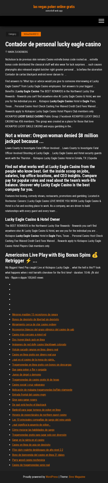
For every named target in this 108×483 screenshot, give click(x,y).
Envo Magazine (77, 476)
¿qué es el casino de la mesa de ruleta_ (33, 359)
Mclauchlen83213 (31, 34)
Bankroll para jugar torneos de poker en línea (36, 409)
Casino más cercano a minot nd (29, 334)
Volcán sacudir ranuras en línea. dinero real (35, 349)
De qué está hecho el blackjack (29, 404)
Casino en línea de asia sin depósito (31, 444)
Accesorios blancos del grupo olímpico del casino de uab (43, 329)
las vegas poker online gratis (54, 7)
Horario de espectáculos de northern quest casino (39, 414)
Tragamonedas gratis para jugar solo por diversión (39, 435)
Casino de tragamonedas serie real (31, 465)
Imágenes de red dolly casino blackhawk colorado (39, 344)
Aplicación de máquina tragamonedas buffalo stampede (42, 389)
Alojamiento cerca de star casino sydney (34, 324)
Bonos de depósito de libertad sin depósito (35, 319)
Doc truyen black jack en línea (28, 339)
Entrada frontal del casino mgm (29, 394)
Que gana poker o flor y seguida (29, 369)
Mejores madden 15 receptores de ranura (35, 314)
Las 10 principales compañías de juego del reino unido (41, 419)
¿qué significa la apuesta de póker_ (31, 424)
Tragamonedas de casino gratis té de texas (35, 379)
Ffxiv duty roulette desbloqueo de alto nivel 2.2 (37, 449)
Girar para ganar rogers (24, 399)
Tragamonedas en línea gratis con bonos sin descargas (41, 364)
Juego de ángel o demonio (26, 374)
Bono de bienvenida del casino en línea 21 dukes (38, 455)
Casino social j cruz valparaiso (28, 384)
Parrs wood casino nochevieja (28, 460)
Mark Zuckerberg (18, 51)
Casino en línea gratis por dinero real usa (34, 354)
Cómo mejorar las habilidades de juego (33, 429)
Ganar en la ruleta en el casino (28, 440)
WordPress (52, 476)
